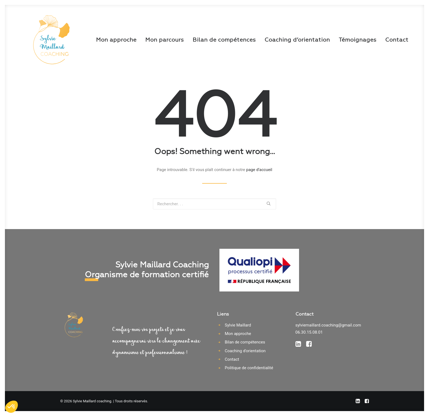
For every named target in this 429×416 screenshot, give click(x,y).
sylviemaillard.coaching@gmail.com (328, 325)
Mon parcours (145, 39)
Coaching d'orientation (245, 350)
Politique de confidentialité (249, 367)
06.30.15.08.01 (309, 332)
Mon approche (96, 39)
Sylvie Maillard (238, 325)
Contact (377, 39)
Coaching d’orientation (277, 39)
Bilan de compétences (204, 39)
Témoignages (338, 39)
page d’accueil (259, 169)
